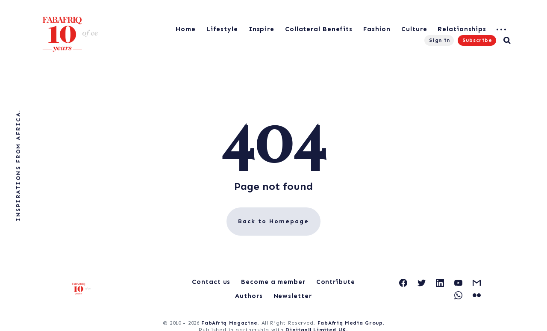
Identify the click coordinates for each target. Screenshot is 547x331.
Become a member (273, 282)
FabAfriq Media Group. (351, 323)
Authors (248, 296)
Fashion (377, 29)
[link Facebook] (403, 283)
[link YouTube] (458, 283)
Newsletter (293, 296)
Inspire (261, 29)
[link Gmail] (477, 283)
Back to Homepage (273, 221)
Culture (414, 29)
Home (186, 29)
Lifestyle (222, 29)
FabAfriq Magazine (229, 323)
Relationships (462, 29)
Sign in (439, 40)
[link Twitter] (422, 283)
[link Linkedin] (440, 283)
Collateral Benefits (319, 29)
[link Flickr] (477, 295)
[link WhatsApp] (458, 295)
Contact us (211, 282)
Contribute (335, 282)
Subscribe (477, 40)
